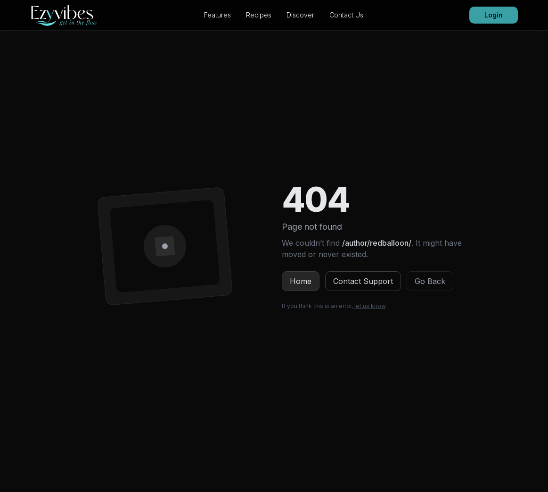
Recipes (258, 15)
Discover (300, 15)
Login (493, 15)
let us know (369, 305)
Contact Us (346, 15)
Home (300, 281)
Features (217, 15)
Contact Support (363, 281)
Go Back (430, 281)
